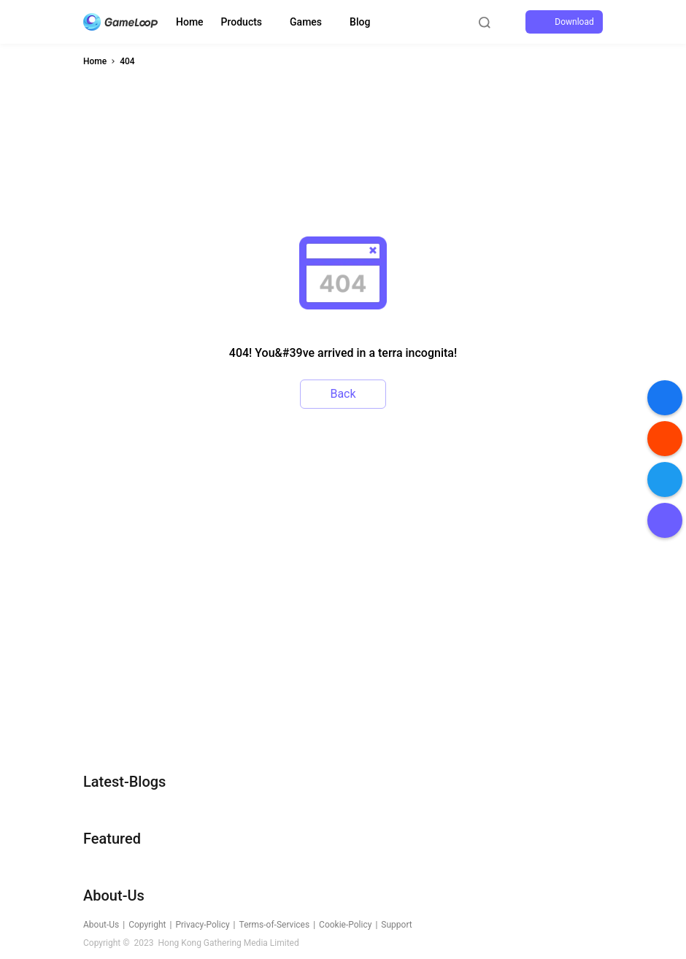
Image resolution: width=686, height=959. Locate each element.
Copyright (147, 925)
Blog (360, 22)
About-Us (101, 925)
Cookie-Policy (345, 925)
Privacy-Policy (202, 925)
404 (127, 61)
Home (190, 22)
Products (242, 22)
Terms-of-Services (274, 925)
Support (396, 925)
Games (306, 22)
